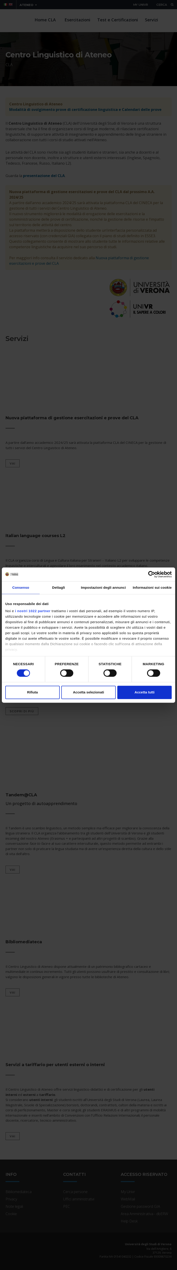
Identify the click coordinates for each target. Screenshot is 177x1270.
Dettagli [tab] (58, 587)
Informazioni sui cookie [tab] (152, 587)
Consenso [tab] (20, 587)
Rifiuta (32, 692)
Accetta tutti (145, 692)
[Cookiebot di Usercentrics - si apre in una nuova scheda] (151, 574)
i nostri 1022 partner (32, 611)
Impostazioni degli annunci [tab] (103, 587)
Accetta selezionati (88, 692)
